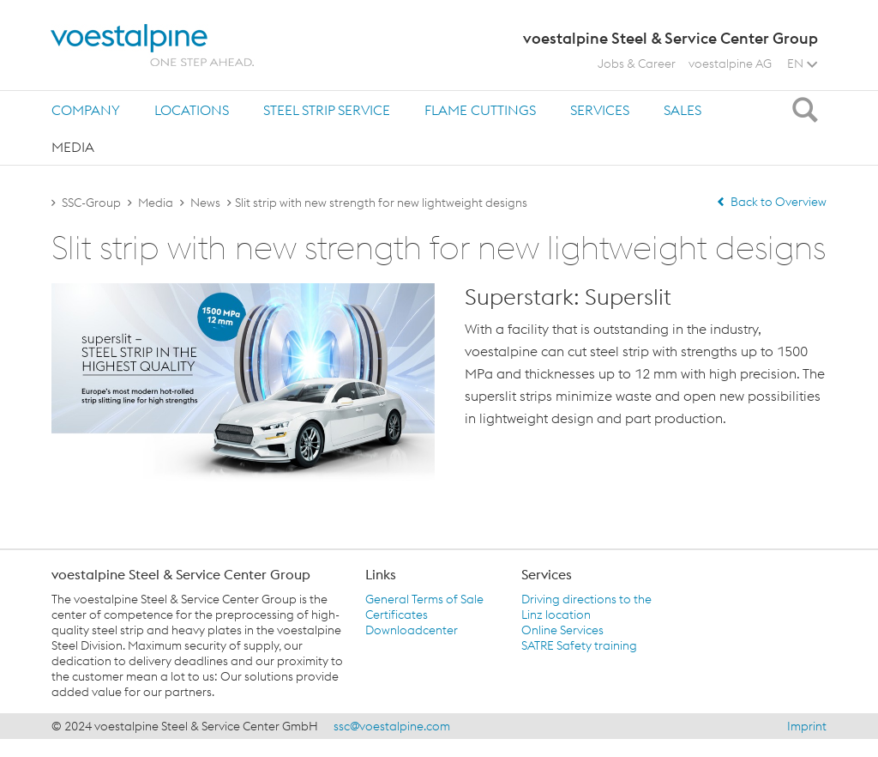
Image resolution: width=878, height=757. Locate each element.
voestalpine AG (730, 63)
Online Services (562, 630)
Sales (682, 109)
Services (599, 109)
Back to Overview (771, 201)
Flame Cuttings (480, 109)
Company (85, 109)
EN (802, 63)
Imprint (807, 726)
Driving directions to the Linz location (586, 606)
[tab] (85, 109)
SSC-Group (91, 202)
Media (72, 146)
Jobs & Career (637, 63)
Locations (191, 109)
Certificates (396, 614)
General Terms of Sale (424, 599)
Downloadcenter (411, 630)
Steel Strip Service (326, 109)
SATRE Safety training (579, 645)
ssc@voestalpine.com (392, 726)
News (205, 202)
